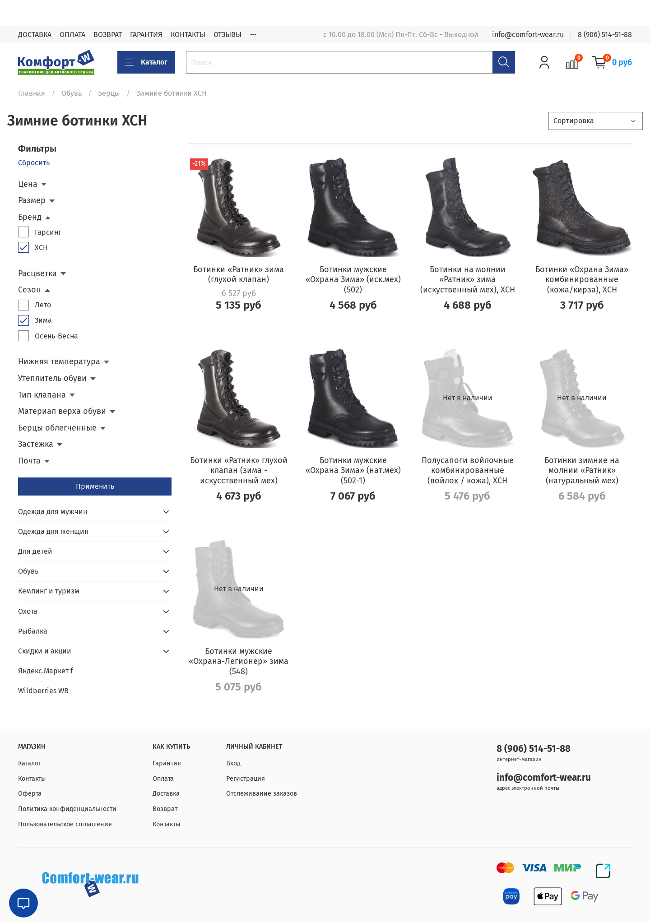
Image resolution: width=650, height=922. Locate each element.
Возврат (165, 809)
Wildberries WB (43, 690)
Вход (233, 763)
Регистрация (245, 779)
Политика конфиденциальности (67, 809)
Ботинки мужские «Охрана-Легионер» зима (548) (238, 661)
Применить (95, 486)
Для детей (35, 551)
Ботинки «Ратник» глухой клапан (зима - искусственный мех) (239, 470)
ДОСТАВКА (34, 34)
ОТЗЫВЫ (227, 34)
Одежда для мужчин (52, 511)
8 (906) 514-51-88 (605, 34)
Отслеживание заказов (261, 793)
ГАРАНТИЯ (146, 34)
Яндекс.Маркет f (45, 671)
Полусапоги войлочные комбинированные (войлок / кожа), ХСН (468, 470)
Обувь (71, 93)
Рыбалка (32, 631)
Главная (31, 93)
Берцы (109, 93)
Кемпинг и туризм (48, 591)
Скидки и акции (44, 651)
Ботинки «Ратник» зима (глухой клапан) (238, 274)
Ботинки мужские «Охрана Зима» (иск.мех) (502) (353, 279)
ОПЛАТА (72, 34)
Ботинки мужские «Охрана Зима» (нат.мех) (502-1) (353, 470)
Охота (27, 611)
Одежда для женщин (53, 531)
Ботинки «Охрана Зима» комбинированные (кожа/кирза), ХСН (581, 279)
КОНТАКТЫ (188, 34)
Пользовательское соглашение (65, 824)
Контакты (32, 779)
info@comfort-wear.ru (528, 34)
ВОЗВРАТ (107, 34)
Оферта (30, 793)
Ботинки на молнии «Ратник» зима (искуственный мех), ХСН (467, 279)
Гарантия (167, 763)
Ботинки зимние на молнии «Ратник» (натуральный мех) (581, 470)
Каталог (146, 62)
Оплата (163, 779)
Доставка (166, 793)
